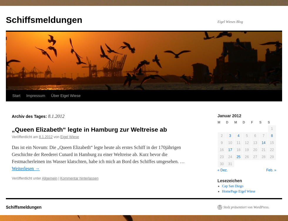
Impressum (35, 95)
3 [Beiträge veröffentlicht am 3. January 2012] (230, 136)
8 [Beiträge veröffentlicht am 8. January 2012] (272, 136)
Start (16, 95)
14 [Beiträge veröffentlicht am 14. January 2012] (263, 143)
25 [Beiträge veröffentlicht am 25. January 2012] (238, 157)
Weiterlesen (26, 168)
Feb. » (271, 170)
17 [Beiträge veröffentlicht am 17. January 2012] (230, 150)
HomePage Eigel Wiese (238, 191)
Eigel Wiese (69, 137)
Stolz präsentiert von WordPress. (246, 207)
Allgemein (50, 178)
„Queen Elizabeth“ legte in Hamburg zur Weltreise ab (89, 129)
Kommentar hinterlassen (79, 178)
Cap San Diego (233, 186)
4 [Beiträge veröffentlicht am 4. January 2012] (238, 136)
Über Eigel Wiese (66, 95)
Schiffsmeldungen (44, 20)
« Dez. (222, 170)
